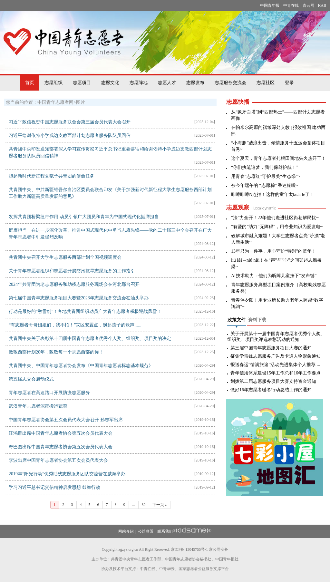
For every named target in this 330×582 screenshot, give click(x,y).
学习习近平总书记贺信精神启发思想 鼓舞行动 (54, 487)
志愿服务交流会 (230, 82)
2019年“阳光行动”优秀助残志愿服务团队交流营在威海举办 (67, 473)
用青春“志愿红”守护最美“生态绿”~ (265, 176)
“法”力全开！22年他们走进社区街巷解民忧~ (275, 217)
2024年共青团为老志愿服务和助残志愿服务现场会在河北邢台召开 (74, 284)
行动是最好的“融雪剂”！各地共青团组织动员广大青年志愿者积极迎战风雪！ (85, 311)
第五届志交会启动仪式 (31, 379)
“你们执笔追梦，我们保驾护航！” (264, 167)
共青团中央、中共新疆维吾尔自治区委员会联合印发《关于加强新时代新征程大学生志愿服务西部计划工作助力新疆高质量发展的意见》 (110, 193)
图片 (80, 102)
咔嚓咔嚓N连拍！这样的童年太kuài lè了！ (272, 194)
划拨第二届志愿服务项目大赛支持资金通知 (273, 381)
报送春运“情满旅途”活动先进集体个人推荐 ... (275, 364)
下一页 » (159, 504)
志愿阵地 (139, 82)
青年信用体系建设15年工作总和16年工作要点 (275, 373)
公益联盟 (145, 531)
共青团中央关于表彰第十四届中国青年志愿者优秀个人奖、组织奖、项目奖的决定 (90, 338)
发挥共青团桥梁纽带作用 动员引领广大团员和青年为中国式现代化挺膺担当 (84, 216)
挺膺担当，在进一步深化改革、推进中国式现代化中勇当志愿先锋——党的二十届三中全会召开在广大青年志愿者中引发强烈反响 (110, 233)
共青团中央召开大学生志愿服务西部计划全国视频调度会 (65, 257)
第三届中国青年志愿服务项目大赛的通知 (271, 347)
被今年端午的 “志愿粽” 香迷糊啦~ (264, 185)
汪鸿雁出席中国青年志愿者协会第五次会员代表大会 (60, 433)
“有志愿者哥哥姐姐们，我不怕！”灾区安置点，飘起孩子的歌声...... (75, 325)
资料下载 (257, 319)
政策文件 (237, 319)
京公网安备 (218, 549)
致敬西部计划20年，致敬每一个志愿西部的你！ (56, 352)
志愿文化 (110, 82)
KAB (322, 5)
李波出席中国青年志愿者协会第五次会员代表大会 (58, 460)
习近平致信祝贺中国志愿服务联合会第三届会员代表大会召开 (70, 122)
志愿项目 (82, 82)
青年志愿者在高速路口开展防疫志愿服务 (49, 392)
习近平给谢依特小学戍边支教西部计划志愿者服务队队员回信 (70, 135)
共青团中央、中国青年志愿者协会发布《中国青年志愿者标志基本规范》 (81, 365)
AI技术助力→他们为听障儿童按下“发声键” (273, 275)
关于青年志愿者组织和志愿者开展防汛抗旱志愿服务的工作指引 (72, 270)
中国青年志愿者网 (55, 102)
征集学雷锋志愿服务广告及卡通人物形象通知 (275, 356)
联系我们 (165, 531)
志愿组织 (53, 82)
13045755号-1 (196, 549)
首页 (29, 82)
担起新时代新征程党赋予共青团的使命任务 (51, 176)
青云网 (308, 5)
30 (144, 504)
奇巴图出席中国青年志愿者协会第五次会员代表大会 (60, 446)
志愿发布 (195, 82)
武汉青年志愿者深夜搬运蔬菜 (38, 406)
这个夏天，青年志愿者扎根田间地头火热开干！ (278, 158)
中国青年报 (269, 5)
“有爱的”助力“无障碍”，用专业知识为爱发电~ (277, 226)
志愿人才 (167, 82)
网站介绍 (126, 531)
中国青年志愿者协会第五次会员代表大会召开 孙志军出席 (66, 419)
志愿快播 (237, 102)
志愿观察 (237, 207)
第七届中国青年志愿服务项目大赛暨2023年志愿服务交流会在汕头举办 (79, 298)
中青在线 (291, 5)
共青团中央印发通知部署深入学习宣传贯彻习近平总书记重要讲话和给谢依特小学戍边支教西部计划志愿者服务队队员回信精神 (110, 152)
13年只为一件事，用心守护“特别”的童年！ (273, 251)
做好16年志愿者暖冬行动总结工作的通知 (271, 389)
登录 (289, 82)
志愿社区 (266, 82)
